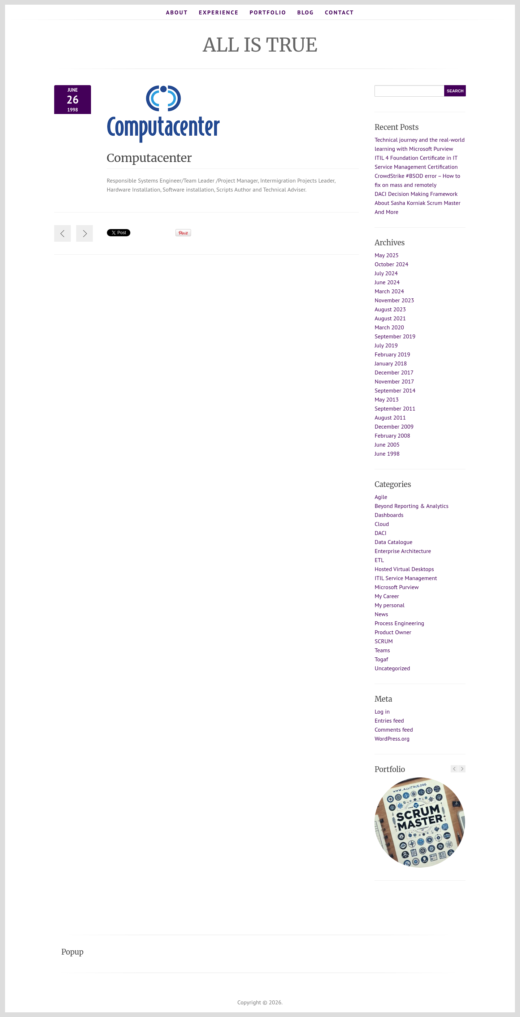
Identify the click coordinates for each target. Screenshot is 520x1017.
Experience (219, 12)
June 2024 (386, 282)
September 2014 (394, 390)
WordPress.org (392, 738)
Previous (454, 768)
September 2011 (394, 408)
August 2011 (390, 417)
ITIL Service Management (405, 578)
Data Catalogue (393, 541)
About (177, 12)
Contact (339, 12)
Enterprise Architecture (402, 550)
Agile (380, 496)
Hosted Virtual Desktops (404, 569)
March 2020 (389, 327)
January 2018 (390, 363)
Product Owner (392, 632)
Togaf (381, 659)
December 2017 (393, 372)
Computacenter (153, 158)
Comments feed (393, 729)
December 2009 (393, 426)
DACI (380, 532)
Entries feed (389, 720)
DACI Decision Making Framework (416, 193)
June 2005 (386, 444)
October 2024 (391, 264)
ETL (379, 560)
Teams (382, 650)
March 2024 (389, 291)
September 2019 (394, 336)
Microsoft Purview (396, 587)
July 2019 (386, 345)
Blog (305, 12)
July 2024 (386, 273)
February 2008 (392, 435)
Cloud (381, 523)
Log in (382, 711)
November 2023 (394, 300)
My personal (389, 605)
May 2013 (386, 399)
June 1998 (386, 453)
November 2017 (394, 381)
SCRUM (383, 641)
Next (461, 768)
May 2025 (386, 255)
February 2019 (392, 354)
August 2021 (390, 318)
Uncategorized (392, 668)
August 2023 (390, 309)
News (381, 614)
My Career (386, 596)
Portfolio (268, 12)
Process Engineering (399, 623)
